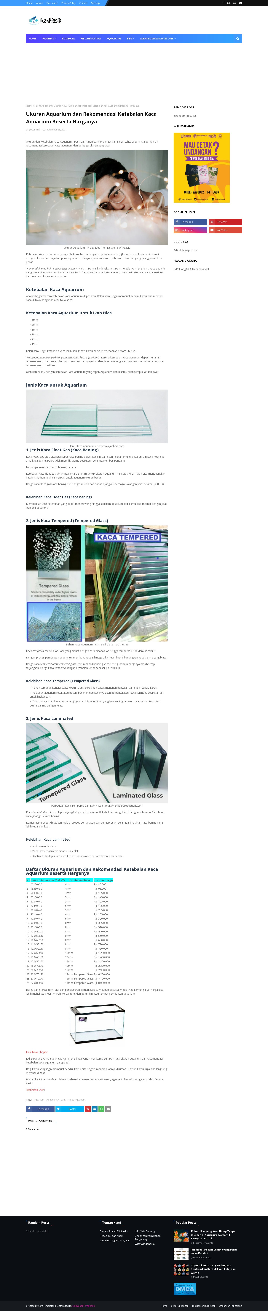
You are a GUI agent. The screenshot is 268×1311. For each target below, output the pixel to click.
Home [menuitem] (32, 38)
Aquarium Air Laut (56, 1099)
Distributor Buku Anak (203, 1305)
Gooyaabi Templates (83, 1305)
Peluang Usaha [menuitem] (90, 38)
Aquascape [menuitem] (113, 38)
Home (29, 3)
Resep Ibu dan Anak (111, 1235)
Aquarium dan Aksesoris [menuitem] (156, 38)
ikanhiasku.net (35, 1090)
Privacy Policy (68, 3)
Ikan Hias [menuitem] (48, 38)
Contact (83, 3)
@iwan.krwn (35, 129)
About (39, 3)
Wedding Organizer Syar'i (114, 1240)
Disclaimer (52, 3)
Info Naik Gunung (145, 1231)
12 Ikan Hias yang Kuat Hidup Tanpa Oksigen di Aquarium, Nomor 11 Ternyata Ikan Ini (213, 1234)
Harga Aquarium (43, 105)
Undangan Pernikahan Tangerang (148, 1237)
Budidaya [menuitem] (68, 38)
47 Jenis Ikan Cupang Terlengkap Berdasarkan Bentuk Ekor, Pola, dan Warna (213, 1269)
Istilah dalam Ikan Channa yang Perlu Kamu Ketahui (214, 1251)
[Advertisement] (134, 71)
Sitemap (95, 3)
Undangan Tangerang (230, 1305)
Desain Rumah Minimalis (114, 1231)
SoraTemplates (46, 1305)
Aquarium (39, 1099)
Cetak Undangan (180, 1305)
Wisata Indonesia (145, 1243)
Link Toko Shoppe (37, 1052)
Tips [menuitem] (129, 38)
